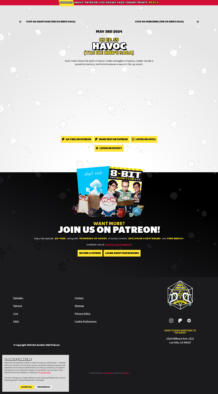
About (79, 6)
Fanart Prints (137, 6)
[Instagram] (171, 323)
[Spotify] (189, 323)
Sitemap (79, 306)
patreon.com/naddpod (118, 245)
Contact (79, 298)
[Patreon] (180, 323)
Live (15, 313)
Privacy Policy (83, 313)
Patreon (91, 6)
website (126, 373)
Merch (153, 6)
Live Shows (107, 6)
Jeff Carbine (108, 373)
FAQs (120, 6)
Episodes (66, 6)
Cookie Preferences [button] (86, 321)
